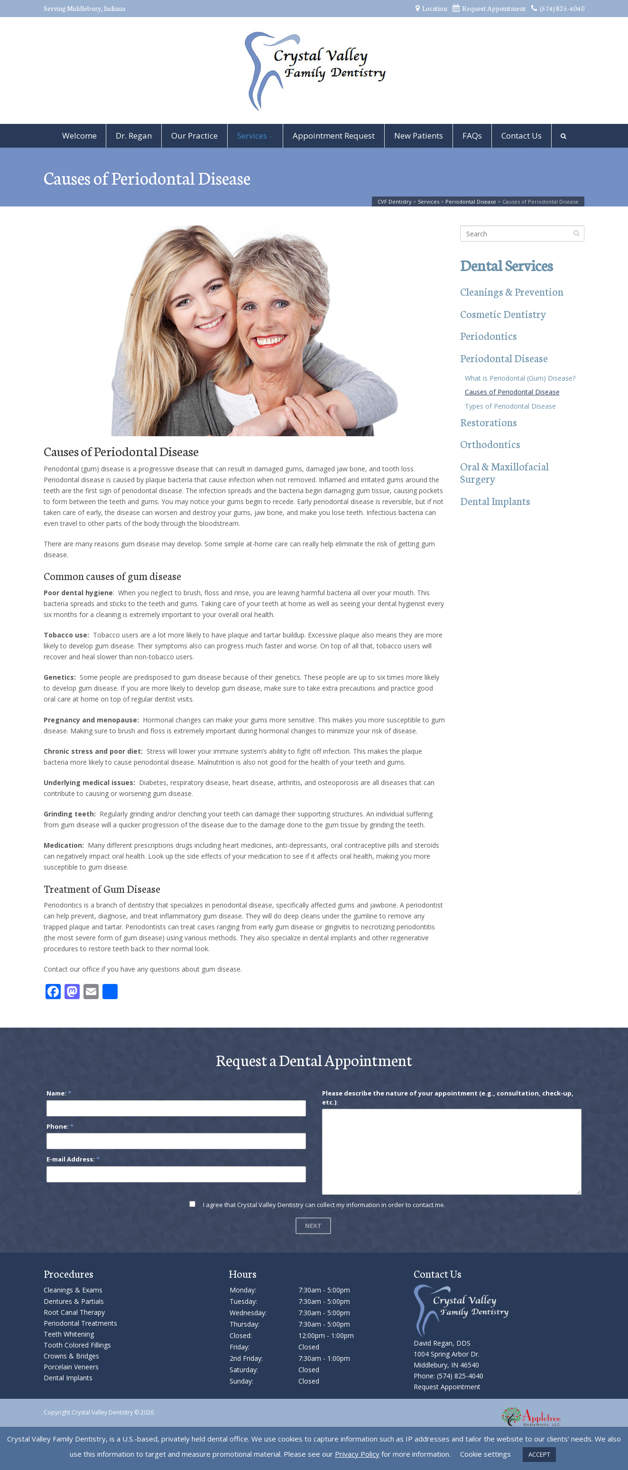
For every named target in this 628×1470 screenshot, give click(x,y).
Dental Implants (495, 500)
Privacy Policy (357, 1454)
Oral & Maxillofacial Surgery (504, 472)
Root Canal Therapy (74, 1312)
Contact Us (521, 135)
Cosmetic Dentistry (503, 313)
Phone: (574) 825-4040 (448, 1375)
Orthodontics (490, 443)
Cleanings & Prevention (511, 291)
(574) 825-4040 (558, 8)
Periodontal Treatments (80, 1323)
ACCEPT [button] (539, 1454)
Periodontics (488, 335)
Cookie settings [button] (485, 1454)
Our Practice (194, 135)
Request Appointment (489, 8)
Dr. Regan (134, 135)
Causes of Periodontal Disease (512, 391)
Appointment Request (334, 135)
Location (431, 8)
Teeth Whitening (69, 1334)
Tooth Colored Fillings (77, 1344)
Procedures (68, 1273)
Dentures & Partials (74, 1301)
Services (252, 135)
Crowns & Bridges (71, 1355)
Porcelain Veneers (71, 1366)
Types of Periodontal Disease (510, 406)
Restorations (488, 421)
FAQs (472, 135)
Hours (243, 1273)
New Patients (418, 135)
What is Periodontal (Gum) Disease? (520, 378)
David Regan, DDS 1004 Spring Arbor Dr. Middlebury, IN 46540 (447, 1354)
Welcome (79, 135)
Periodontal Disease (504, 357)
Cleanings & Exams (73, 1289)
